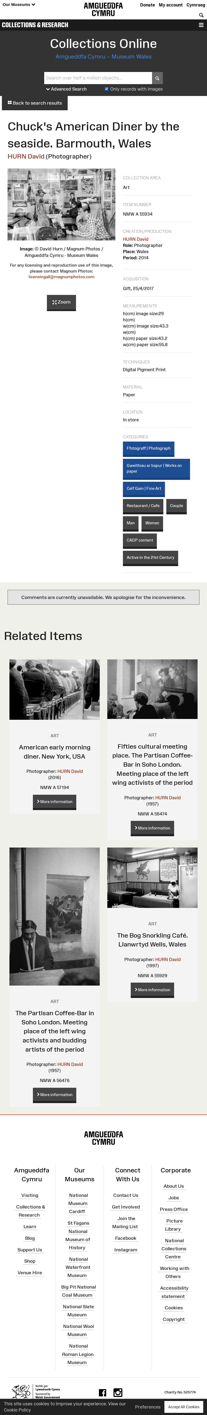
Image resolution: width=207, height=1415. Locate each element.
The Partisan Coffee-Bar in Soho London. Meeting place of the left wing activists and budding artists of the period (54, 1031)
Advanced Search (66, 89)
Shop (29, 1261)
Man (131, 523)
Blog (30, 1238)
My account (171, 4)
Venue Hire (30, 1272)
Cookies (174, 1307)
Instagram (125, 1249)
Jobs (173, 1197)
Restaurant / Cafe (143, 505)
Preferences (148, 1406)
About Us (174, 1186)
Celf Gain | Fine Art (144, 488)
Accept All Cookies (183, 1406)
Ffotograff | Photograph (149, 448)
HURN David (26, 156)
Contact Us (125, 1195)
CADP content (140, 540)
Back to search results (35, 103)
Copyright (174, 1319)
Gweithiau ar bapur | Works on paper (154, 468)
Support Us (30, 1249)
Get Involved (126, 1207)
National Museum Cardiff (78, 1203)
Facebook (125, 1238)
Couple (176, 505)
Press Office (174, 1209)
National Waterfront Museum (77, 1267)
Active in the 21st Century (150, 557)
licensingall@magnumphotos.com (61, 276)
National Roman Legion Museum (78, 1354)
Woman (152, 523)
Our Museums (19, 4)
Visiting (29, 1195)
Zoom (61, 302)
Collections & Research (35, 25)
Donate (147, 4)
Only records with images (136, 89)
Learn (29, 1226)
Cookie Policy (17, 1409)
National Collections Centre (173, 1248)
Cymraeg (196, 4)
